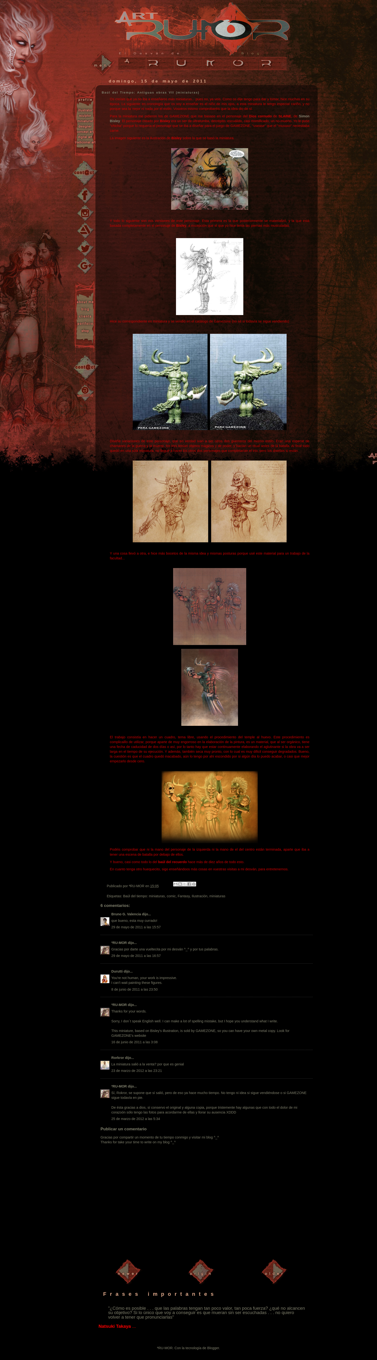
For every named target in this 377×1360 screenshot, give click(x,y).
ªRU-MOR (119, 943)
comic (171, 896)
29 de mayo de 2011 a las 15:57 (136, 927)
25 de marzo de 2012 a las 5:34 (135, 1119)
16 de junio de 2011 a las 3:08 (134, 1042)
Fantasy (184, 896)
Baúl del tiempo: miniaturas (144, 896)
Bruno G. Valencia (126, 914)
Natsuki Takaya (115, 1326)
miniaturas (217, 896)
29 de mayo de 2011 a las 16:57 (136, 956)
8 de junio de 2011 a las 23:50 (134, 989)
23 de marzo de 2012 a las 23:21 (136, 1071)
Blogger (213, 1348)
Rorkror (117, 1058)
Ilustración (199, 896)
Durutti (117, 971)
